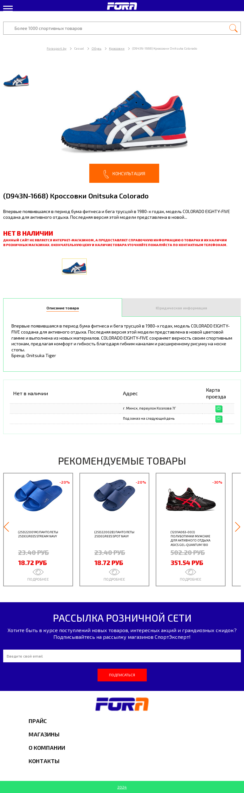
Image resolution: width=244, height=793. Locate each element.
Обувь (96, 48)
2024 (122, 787)
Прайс (38, 720)
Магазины (44, 734)
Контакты (44, 760)
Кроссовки (117, 48)
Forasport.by (56, 48)
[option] (122, 124)
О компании (47, 747)
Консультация (124, 174)
